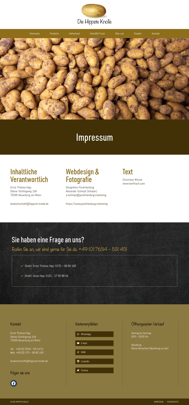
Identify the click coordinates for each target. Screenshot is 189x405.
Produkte (54, 33)
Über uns (119, 33)
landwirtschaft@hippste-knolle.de (29, 204)
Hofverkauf (74, 33)
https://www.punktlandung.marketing (87, 204)
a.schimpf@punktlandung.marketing (86, 195)
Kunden (137, 33)
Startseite (35, 33)
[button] (94, 334)
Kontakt (156, 33)
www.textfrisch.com (134, 183)
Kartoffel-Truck (97, 33)
